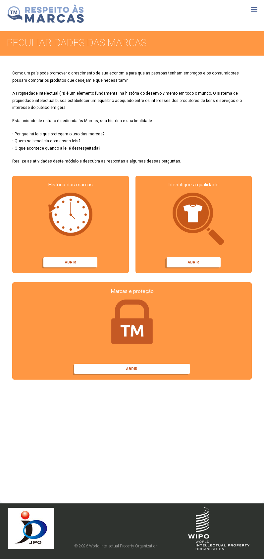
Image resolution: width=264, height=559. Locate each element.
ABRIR (70, 262)
